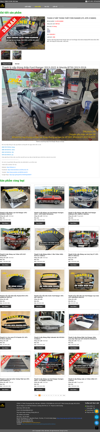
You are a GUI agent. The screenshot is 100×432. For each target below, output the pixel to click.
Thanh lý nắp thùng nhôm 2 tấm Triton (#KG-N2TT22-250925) (48, 254)
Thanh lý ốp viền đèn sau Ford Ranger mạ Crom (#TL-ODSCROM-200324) (83, 296)
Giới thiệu (28, 6)
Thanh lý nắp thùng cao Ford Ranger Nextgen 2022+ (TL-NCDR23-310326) (48, 379)
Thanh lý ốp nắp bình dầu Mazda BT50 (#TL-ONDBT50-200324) (14, 296)
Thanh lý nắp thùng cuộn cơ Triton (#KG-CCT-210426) (83, 379)
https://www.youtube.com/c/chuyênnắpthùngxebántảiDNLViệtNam (39, 424)
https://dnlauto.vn (11, 167)
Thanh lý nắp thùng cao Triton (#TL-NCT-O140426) (13, 254)
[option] (5, 55)
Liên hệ (55, 6)
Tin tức (46, 6)
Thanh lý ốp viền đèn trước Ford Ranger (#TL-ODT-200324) (49, 296)
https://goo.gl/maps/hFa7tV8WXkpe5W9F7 (20, 174)
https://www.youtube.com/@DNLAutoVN (17, 172)
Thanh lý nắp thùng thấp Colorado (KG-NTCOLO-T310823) (49, 338)
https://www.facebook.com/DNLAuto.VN (18, 169)
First (36, 395)
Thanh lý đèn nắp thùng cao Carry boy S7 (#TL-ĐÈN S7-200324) (83, 254)
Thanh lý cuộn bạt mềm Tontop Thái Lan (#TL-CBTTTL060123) (15, 379)
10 (60, 395)
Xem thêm (5, 223)
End (64, 395)
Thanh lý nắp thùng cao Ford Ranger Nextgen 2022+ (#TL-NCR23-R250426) (48, 213)
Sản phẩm (38, 6)
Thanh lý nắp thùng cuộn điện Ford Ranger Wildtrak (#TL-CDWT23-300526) (82, 213)
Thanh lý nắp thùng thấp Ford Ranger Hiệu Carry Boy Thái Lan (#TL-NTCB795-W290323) (82, 338)
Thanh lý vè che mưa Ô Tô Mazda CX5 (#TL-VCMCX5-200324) (14, 338)
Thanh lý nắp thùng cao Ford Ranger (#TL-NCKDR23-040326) (13, 213)
